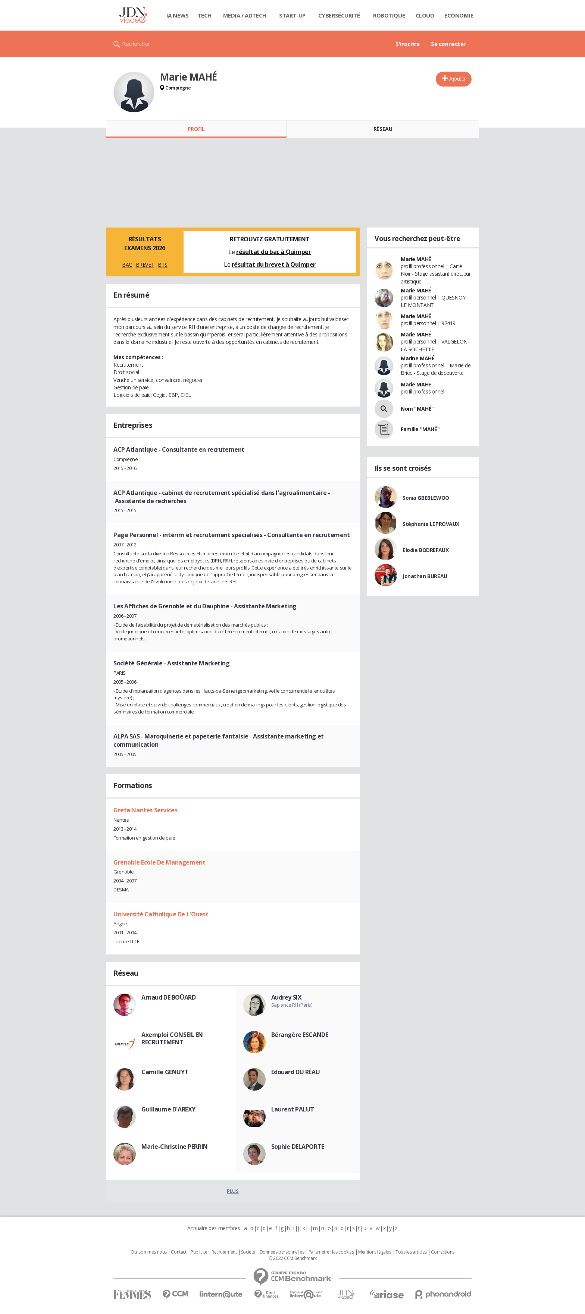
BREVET (145, 264)
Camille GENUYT (164, 1072)
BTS (163, 264)
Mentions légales (374, 1252)
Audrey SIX (286, 997)
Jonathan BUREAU (425, 576)
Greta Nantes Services (145, 810)
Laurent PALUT (293, 1109)
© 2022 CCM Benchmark (293, 1258)
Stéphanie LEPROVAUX (431, 523)
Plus (232, 1191)
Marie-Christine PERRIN (174, 1146)
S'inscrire (407, 43)
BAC (127, 264)
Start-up (292, 15)
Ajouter (457, 78)
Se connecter (448, 43)
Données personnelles (282, 1252)
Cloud (425, 15)
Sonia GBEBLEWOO (426, 497)
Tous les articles (411, 1252)
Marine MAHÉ (417, 358)
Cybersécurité (339, 15)
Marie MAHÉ (416, 259)
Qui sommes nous (149, 1252)
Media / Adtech (244, 15)
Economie (458, 15)
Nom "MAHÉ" (417, 408)
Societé (248, 1252)
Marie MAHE (416, 384)
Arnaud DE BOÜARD (168, 997)
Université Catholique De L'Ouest (161, 914)
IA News (177, 15)
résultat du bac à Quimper (273, 252)
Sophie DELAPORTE (297, 1146)
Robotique (389, 15)
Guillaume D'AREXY (168, 1109)
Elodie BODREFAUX (425, 549)
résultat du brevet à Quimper (274, 264)
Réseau (382, 128)
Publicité (199, 1252)
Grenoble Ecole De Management (159, 862)
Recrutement (224, 1252)
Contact (178, 1252)
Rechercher (136, 43)
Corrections (442, 1252)
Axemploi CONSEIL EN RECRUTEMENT (172, 1038)
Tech (205, 15)
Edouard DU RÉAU (295, 1072)
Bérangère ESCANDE (299, 1035)
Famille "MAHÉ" (420, 429)
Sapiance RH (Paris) (291, 1004)
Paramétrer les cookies (331, 1252)
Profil (196, 128)
